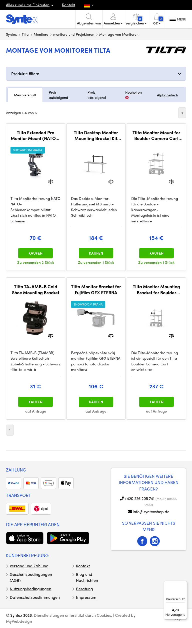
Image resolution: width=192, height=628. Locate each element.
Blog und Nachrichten (87, 577)
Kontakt (68, 4)
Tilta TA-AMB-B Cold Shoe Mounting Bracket (35, 289)
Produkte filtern (25, 73)
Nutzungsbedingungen (30, 589)
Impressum (86, 597)
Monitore (41, 34)
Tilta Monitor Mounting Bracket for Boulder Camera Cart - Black (156, 289)
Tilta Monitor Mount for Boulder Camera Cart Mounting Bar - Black (156, 135)
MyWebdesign (19, 621)
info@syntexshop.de (151, 511)
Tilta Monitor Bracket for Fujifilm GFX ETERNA (96, 289)
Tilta (25, 34)
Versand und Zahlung (29, 566)
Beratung (84, 589)
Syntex (11, 34)
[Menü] (184, 584)
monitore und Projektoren (73, 34)
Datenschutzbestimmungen (35, 597)
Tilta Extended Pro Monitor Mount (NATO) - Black (35, 135)
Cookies (104, 615)
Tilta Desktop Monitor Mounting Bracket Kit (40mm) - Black (96, 135)
